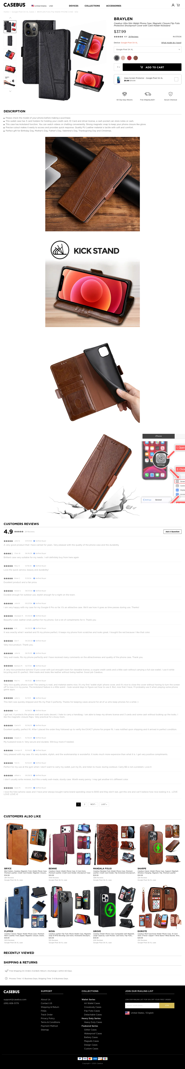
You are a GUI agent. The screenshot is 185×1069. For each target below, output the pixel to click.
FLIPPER (8, 931)
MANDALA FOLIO (102, 868)
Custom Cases (91, 1048)
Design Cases (90, 1045)
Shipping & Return (50, 1007)
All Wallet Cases (92, 1003)
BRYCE (7, 868)
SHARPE (142, 868)
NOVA (52, 931)
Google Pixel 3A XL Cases (23, 12)
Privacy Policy (48, 1018)
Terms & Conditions (50, 1022)
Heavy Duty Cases (93, 1022)
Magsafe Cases (91, 1041)
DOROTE (142, 931)
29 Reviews (133, 37)
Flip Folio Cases (92, 1011)
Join (167, 1005)
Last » (104, 804)
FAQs (43, 1011)
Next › (93, 804)
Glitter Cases (90, 1030)
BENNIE (53, 868)
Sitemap (45, 1030)
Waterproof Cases (93, 1033)
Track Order (47, 1014)
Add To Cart (152, 67)
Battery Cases (91, 1037)
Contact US (46, 1003)
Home (6, 12)
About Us (45, 999)
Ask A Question (172, 532)
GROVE (97, 931)
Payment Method (49, 1026)
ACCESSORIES (113, 6)
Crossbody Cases (92, 1007)
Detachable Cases (93, 1014)
